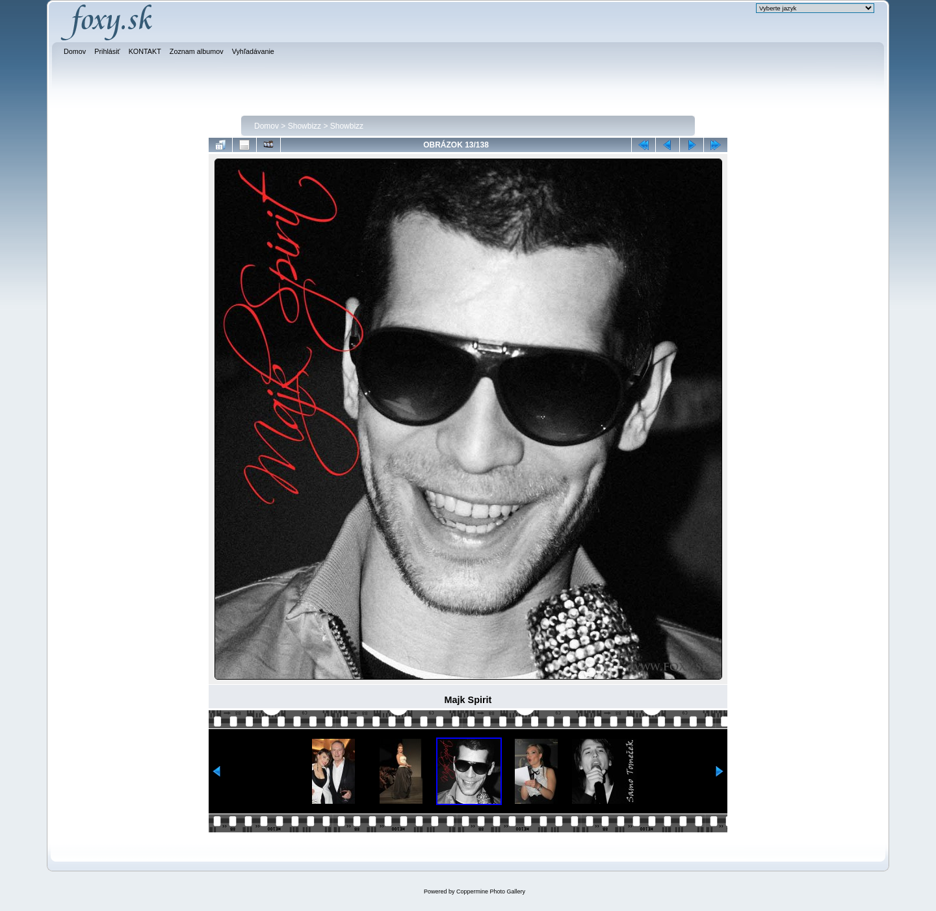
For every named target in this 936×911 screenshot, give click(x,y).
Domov (266, 126)
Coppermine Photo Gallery (490, 891)
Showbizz (304, 126)
